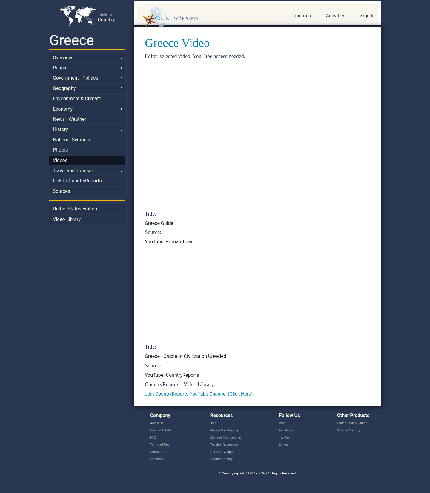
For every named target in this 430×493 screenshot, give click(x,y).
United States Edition (75, 209)
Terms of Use (160, 445)
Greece (71, 40)
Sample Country (348, 430)
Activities (335, 16)
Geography (64, 88)
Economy (63, 109)
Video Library (67, 219)
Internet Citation (162, 430)
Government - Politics (75, 78)
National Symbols (71, 140)
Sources (61, 191)
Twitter (284, 437)
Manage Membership (225, 437)
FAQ (153, 437)
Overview (62, 57)
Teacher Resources (224, 445)
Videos (60, 160)
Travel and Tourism (73, 170)
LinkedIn (285, 445)
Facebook (286, 430)
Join (213, 423)
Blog (282, 423)
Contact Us (158, 452)
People (60, 68)
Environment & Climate (77, 98)
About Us (157, 423)
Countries (301, 16)
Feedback (157, 459)
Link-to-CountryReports (77, 181)
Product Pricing (221, 459)
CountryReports (203, 17)
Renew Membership (224, 430)
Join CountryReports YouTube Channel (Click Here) (199, 394)
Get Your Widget (222, 452)
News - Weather (69, 119)
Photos (60, 150)
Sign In (367, 16)
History (60, 129)
